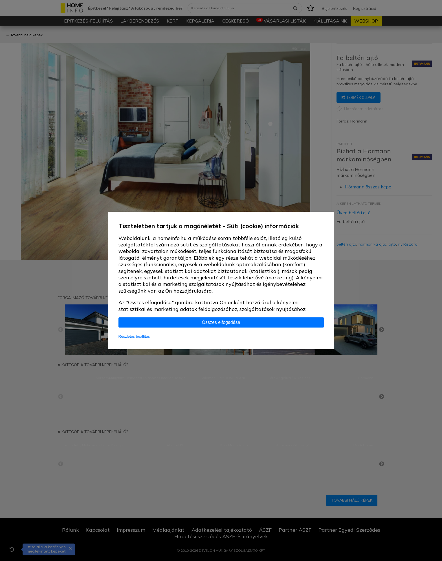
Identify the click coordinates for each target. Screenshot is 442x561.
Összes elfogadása (221, 322)
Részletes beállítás (134, 336)
